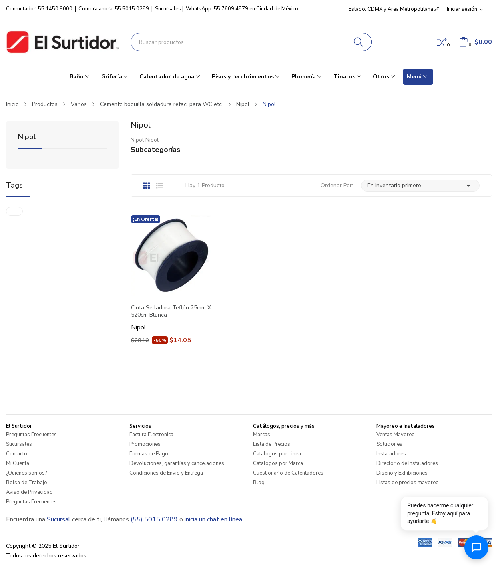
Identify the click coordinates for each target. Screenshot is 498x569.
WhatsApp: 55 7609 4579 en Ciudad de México (242, 8)
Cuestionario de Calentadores (288, 473)
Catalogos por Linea (277, 453)
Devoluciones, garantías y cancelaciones (176, 463)
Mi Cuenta (17, 463)
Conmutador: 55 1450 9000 (39, 8)
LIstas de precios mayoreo (407, 482)
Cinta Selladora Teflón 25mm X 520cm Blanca (171, 311)
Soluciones (389, 444)
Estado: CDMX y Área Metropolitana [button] (394, 9)
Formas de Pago (148, 453)
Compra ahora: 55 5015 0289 (113, 8)
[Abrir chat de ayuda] (476, 547)
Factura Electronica (151, 434)
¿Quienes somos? (26, 473)
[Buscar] (359, 42)
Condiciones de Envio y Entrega (166, 473)
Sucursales (168, 8)
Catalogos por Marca (278, 463)
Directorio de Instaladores (407, 463)
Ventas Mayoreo (395, 434)
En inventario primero (420, 185)
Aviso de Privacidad (29, 492)
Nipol (27, 137)
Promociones (145, 444)
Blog (259, 482)
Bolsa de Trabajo (26, 482)
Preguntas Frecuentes (31, 434)
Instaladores (391, 453)
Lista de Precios (271, 444)
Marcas (261, 434)
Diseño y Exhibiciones (402, 473)
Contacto (16, 453)
